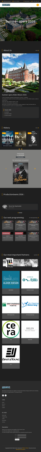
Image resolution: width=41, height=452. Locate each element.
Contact (3, 407)
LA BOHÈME (10, 18)
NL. (32, 1)
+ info (36, 50)
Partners (3, 422)
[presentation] (4, 23)
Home (3, 402)
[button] (18, 212)
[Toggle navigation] (38, 5)
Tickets (3, 418)
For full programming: (33, 217)
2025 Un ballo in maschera (7, 145)
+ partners (36, 254)
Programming (4, 416)
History (3, 405)
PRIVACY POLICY (25, 448)
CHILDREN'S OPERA (19, 18)
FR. (34, 1)
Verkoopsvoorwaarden (20, 449)
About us (3, 404)
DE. (38, 1)
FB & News (4, 420)
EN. (36, 1)
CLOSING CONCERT (29, 18)
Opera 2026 (4, 415)
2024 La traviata (19, 145)
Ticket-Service (26, 1)
